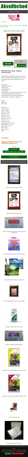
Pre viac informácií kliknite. (21, 451)
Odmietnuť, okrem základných (17, 453)
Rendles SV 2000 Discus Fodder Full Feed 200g (14, 396)
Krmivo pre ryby (12, 25)
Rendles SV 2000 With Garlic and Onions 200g (14, 370)
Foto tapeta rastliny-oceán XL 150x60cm (14, 279)
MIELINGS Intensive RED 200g (14, 213)
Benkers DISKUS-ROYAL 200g (14, 187)
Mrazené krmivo (19, 25)
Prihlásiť (24, 1)
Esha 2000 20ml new (14, 417)
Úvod (18, 1)
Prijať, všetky (7, 453)
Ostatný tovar (4, 21)
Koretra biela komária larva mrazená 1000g (14, 254)
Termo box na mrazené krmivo (14, 443)
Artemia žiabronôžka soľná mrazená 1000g (14, 301)
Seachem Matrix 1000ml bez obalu (13, 326)
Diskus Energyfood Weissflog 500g (14, 344)
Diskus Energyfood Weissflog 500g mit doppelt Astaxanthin (14, 232)
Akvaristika (5, 25)
